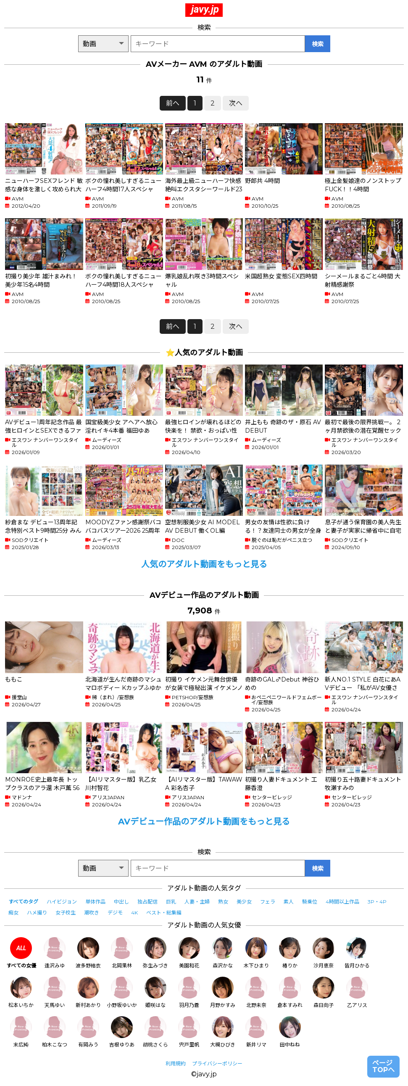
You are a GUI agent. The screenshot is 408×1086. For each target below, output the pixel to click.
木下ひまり (256, 953)
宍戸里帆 (189, 1032)
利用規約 (176, 1063)
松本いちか (21, 992)
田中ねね (290, 1032)
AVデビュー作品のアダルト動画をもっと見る (204, 821)
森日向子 (323, 992)
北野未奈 (256, 992)
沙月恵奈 (323, 953)
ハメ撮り (37, 912)
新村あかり (88, 992)
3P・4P (377, 901)
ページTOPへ (383, 1066)
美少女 (244, 901)
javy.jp (205, 9)
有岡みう (88, 1032)
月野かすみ (222, 992)
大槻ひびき (222, 1032)
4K (134, 912)
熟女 (223, 901)
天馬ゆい (55, 992)
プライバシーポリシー (217, 1063)
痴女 (13, 912)
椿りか (290, 953)
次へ (235, 103)
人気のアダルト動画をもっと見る (204, 564)
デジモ (115, 912)
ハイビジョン (62, 901)
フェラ (267, 901)
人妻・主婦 (197, 901)
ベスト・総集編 (164, 912)
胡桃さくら (155, 1032)
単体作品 (95, 901)
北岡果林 (122, 953)
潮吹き (91, 912)
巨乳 (171, 901)
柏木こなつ (54, 1032)
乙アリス (357, 992)
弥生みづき (155, 953)
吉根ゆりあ (121, 1032)
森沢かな (223, 953)
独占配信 (147, 901)
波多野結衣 (88, 953)
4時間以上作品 (342, 901)
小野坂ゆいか (122, 992)
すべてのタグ (23, 901)
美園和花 (189, 953)
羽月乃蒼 (189, 992)
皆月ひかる (357, 953)
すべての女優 (21, 953)
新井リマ (256, 1032)
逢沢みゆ (55, 953)
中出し (121, 901)
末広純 (21, 1032)
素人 (289, 901)
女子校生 (65, 912)
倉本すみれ (290, 992)
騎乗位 (309, 901)
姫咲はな (155, 992)
